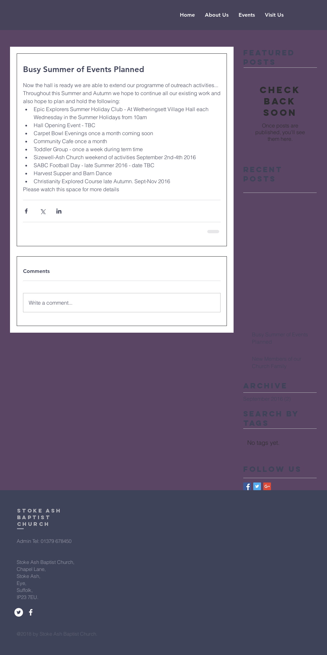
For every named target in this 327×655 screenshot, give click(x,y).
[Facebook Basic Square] (247, 486)
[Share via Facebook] (26, 211)
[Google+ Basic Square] (267, 486)
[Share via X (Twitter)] (42, 211)
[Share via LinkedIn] (59, 211)
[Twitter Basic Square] (257, 486)
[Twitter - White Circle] (18, 612)
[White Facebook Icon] (30, 612)
